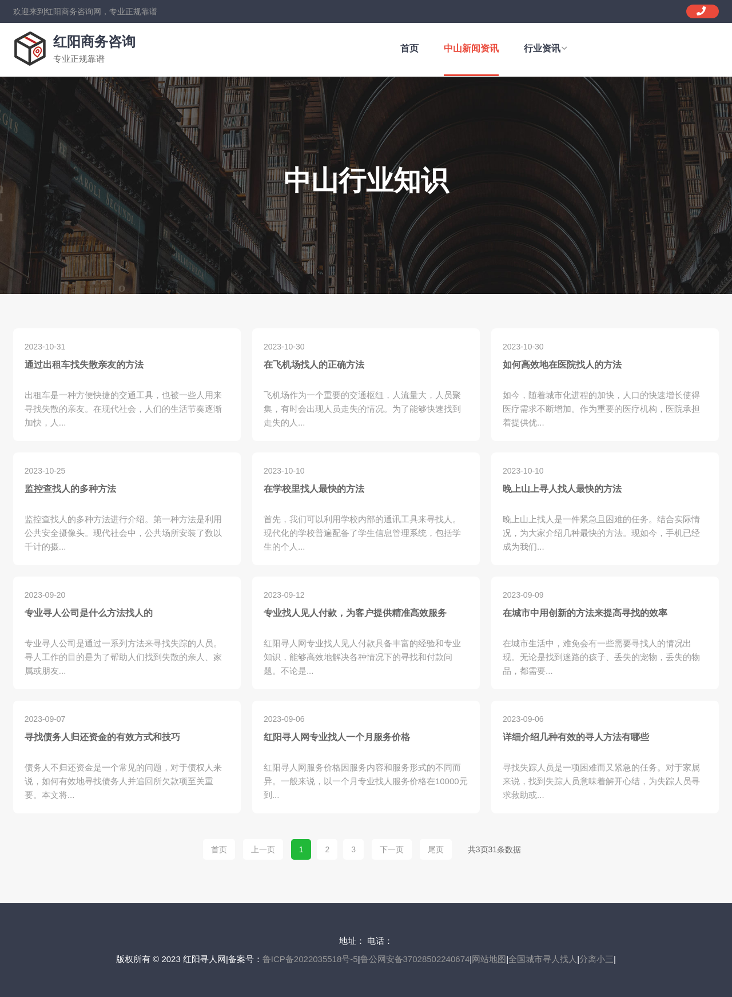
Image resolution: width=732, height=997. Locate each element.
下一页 (392, 849)
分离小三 (596, 959)
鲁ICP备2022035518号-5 (310, 959)
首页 (409, 48)
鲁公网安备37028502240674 (415, 959)
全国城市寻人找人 (542, 959)
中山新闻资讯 (471, 48)
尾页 (436, 849)
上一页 (263, 849)
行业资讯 (545, 48)
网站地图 (489, 959)
